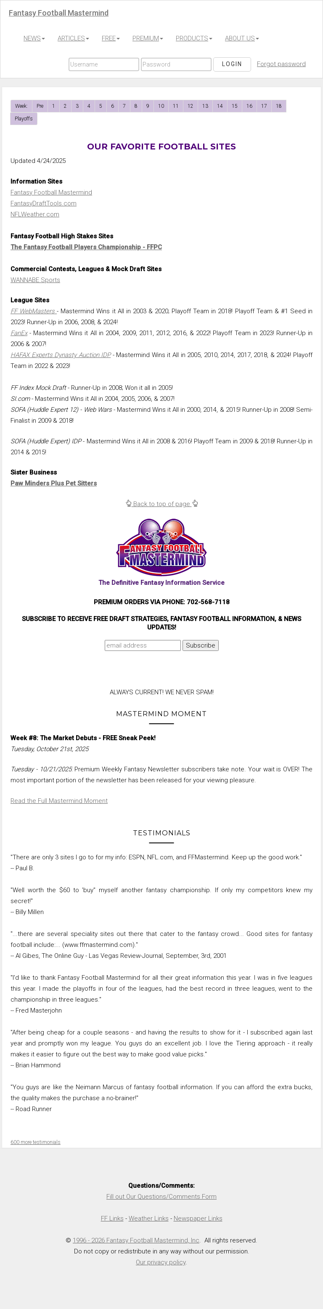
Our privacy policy (160, 1262)
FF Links (112, 1218)
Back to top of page (161, 504)
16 (249, 106)
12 (190, 106)
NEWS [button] (34, 38)
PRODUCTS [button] (194, 38)
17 (264, 106)
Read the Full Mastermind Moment (59, 801)
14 (220, 106)
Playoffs (24, 119)
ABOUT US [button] (242, 38)
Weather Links (149, 1218)
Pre (40, 106)
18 (279, 106)
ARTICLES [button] (73, 38)
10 (161, 106)
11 (176, 106)
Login (232, 64)
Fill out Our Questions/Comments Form (161, 1196)
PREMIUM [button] (147, 38)
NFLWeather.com (35, 214)
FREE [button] (111, 38)
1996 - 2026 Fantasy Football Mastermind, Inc (136, 1240)
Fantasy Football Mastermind (51, 192)
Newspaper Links (198, 1218)
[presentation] (83, 671)
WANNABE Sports (35, 280)
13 (205, 106)
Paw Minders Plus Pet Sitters (54, 483)
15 (235, 106)
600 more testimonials (36, 1142)
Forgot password (281, 64)
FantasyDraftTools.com (44, 203)
